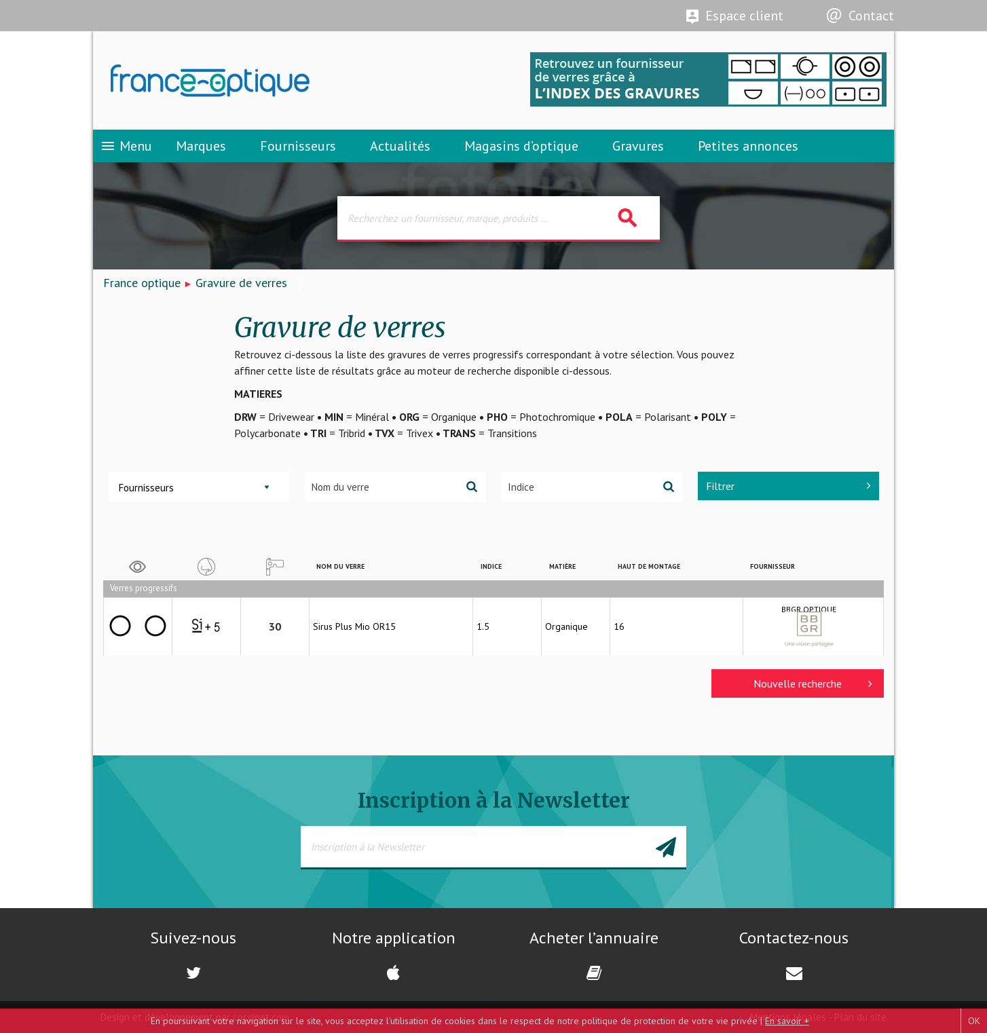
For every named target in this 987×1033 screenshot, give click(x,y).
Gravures (638, 146)
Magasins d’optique (521, 146)
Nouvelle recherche (812, 683)
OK (974, 1021)
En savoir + (787, 1021)
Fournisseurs (298, 146)
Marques (201, 146)
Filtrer (788, 486)
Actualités (400, 146)
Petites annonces (748, 146)
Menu (126, 146)
